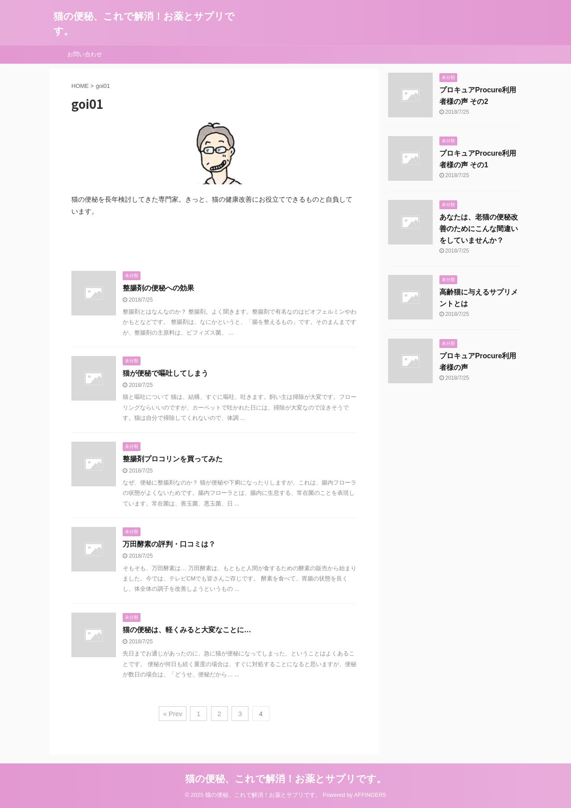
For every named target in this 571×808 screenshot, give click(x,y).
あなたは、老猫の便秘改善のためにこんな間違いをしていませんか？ (478, 228)
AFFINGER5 (370, 794)
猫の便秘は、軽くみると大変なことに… (187, 630)
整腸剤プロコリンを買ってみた (173, 459)
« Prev (172, 713)
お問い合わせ (84, 54)
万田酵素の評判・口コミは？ (169, 544)
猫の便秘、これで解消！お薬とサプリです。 (285, 778)
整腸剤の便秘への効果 (158, 288)
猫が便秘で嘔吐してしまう (165, 373)
